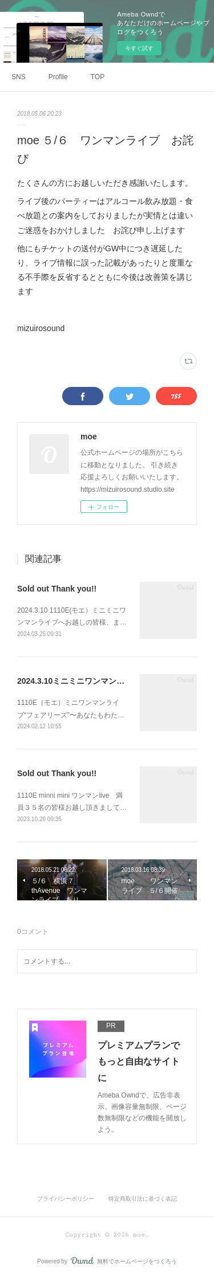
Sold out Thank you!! (56, 588)
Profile (58, 77)
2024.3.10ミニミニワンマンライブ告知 (86, 681)
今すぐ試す (139, 48)
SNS (18, 77)
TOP (97, 77)
